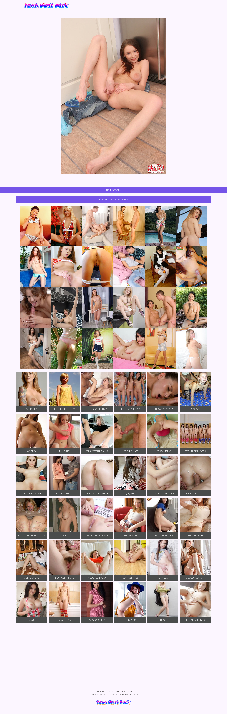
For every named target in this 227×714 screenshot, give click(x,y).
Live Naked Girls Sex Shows (113, 199)
